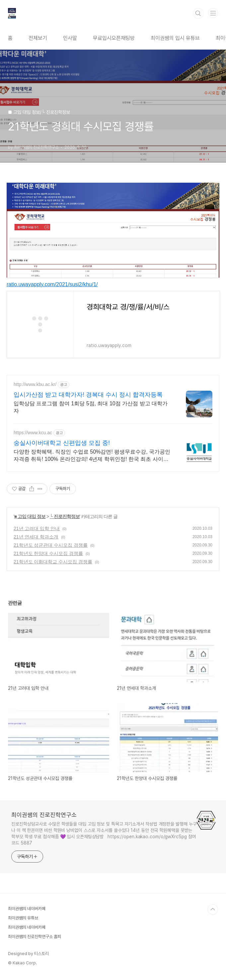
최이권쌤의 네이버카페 (26, 908)
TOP (212, 909)
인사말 (70, 38)
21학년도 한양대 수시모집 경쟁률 (48, 553)
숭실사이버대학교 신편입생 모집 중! (62, 443)
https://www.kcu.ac (33, 432)
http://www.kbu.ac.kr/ (35, 384)
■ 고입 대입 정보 (29, 516)
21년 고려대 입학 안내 (37, 528)
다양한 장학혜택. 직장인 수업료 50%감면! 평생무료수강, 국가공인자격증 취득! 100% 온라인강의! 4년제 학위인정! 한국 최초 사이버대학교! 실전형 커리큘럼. (92, 456)
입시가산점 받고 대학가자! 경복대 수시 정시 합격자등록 (88, 394)
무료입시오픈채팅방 (114, 38)
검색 (198, 13)
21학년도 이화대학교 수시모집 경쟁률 (53, 561)
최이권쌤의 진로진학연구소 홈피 (34, 936)
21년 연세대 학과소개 (36, 536)
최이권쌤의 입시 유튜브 (175, 38)
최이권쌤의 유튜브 (23, 917)
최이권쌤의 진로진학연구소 (44, 814)
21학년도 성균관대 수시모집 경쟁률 (51, 545)
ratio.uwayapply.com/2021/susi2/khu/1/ (52, 284)
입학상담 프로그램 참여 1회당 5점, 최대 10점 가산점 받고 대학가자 (91, 407)
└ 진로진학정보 (65, 516)
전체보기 (38, 38)
